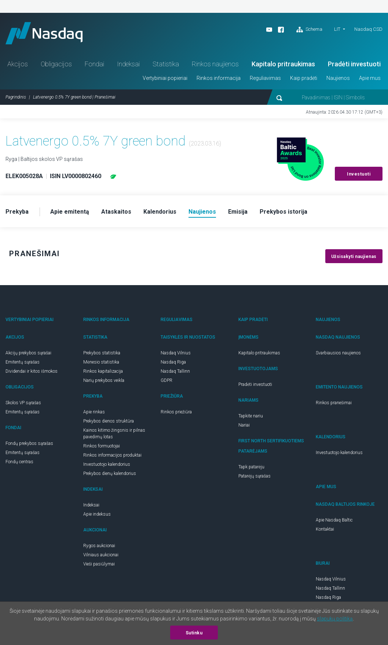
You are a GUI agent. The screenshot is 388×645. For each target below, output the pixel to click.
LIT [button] (337, 29)
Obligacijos (56, 64)
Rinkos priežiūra (176, 411)
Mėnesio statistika (101, 362)
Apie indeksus (97, 514)
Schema (309, 29)
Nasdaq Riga (173, 362)
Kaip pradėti (303, 78)
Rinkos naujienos (215, 64)
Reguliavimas (265, 78)
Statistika (166, 64)
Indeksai (128, 64)
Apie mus (370, 78)
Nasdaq (44, 33)
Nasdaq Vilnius (176, 352)
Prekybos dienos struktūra (108, 421)
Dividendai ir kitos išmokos (32, 371)
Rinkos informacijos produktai (112, 455)
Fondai (94, 64)
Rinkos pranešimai (334, 402)
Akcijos (17, 64)
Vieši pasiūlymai (99, 564)
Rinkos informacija (219, 78)
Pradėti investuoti (354, 64)
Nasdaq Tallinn (175, 371)
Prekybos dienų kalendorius (109, 473)
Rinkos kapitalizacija (103, 371)
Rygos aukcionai (99, 545)
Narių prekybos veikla (103, 380)
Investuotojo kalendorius (106, 464)
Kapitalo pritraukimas (283, 64)
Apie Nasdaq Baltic (334, 520)
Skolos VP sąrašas (23, 402)
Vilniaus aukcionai (100, 554)
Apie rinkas (94, 411)
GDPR (166, 380)
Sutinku (194, 632)
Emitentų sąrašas (23, 362)
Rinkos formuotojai (101, 446)
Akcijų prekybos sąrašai (28, 352)
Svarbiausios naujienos (338, 352)
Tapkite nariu (250, 416)
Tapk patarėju (251, 466)
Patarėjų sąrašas (254, 476)
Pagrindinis (16, 97)
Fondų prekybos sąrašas (29, 443)
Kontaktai (325, 529)
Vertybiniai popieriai (165, 78)
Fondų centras (19, 461)
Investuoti (358, 174)
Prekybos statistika (101, 352)
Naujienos (338, 78)
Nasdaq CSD (368, 29)
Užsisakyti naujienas (354, 256)
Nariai (244, 425)
